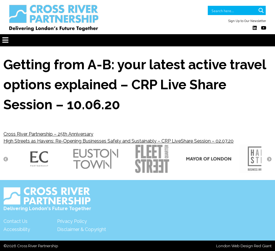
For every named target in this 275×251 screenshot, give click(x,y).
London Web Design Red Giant (244, 245)
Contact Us (15, 221)
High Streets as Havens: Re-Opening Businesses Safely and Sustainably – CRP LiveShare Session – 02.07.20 (118, 141)
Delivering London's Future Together (47, 199)
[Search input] (233, 10)
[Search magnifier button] (261, 10)
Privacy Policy (72, 221)
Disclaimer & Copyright (81, 229)
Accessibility (16, 229)
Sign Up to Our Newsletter (247, 21)
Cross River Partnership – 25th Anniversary (48, 134)
